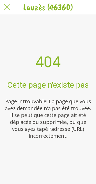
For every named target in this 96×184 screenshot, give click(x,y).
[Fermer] (7, 7)
